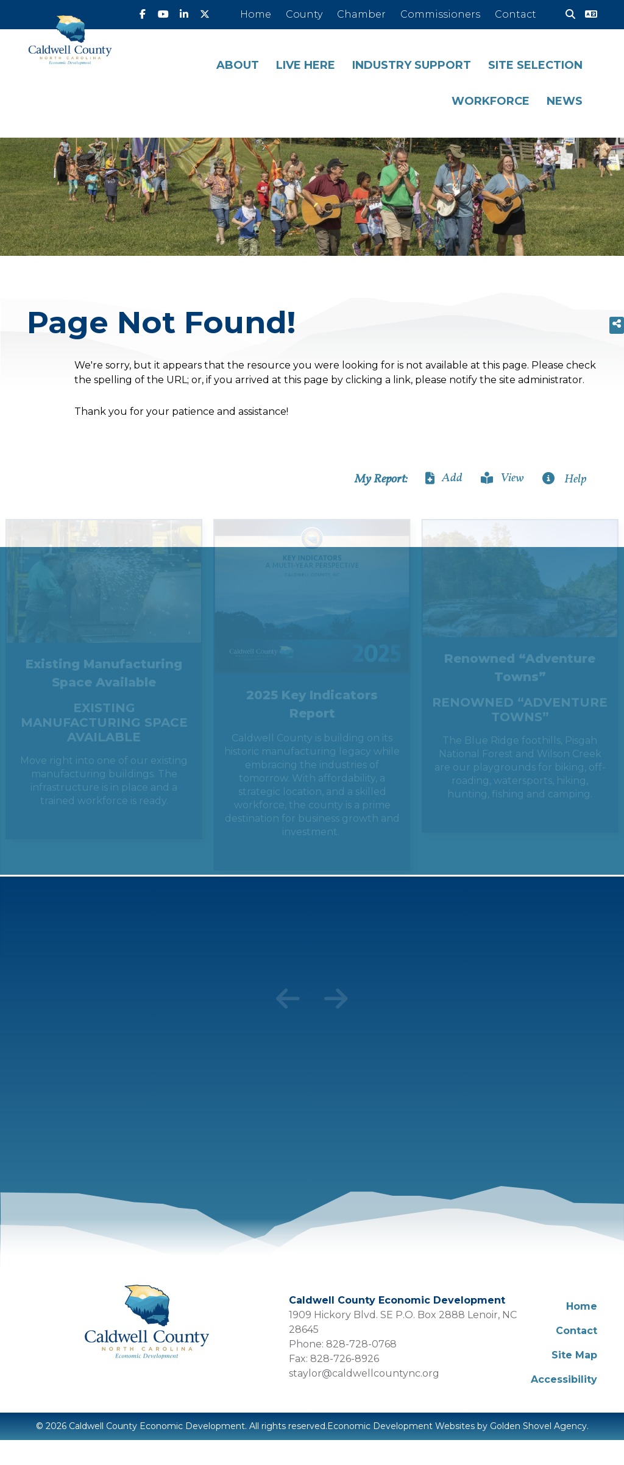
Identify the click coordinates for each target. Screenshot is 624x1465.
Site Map (574, 1355)
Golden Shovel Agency (538, 1426)
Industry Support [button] (411, 65)
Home (255, 14)
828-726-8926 (344, 1358)
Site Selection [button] (535, 65)
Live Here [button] (305, 65)
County (304, 14)
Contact (515, 14)
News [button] (565, 101)
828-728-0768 (361, 1344)
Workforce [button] (491, 101)
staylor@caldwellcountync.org (364, 1373)
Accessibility (564, 1379)
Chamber (361, 14)
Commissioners (440, 14)
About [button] (237, 65)
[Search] (565, 14)
